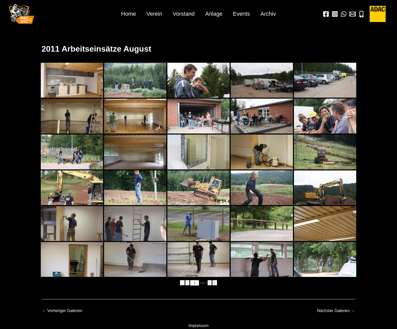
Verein (153, 14)
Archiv (269, 14)
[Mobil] (361, 14)
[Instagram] (335, 14)
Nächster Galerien (336, 311)
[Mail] (352, 14)
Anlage (214, 14)
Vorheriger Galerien (62, 311)
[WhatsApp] (344, 14)
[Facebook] (326, 14)
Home (127, 14)
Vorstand (183, 14)
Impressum (198, 325)
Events (242, 14)
